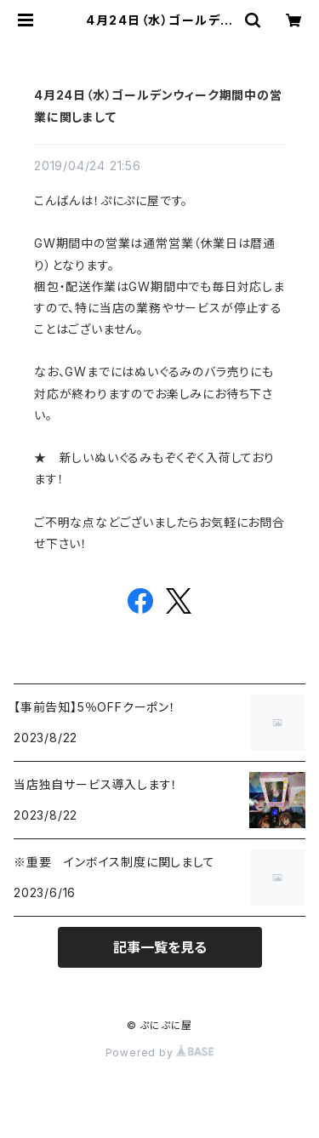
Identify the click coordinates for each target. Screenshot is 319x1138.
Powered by (159, 1052)
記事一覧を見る (160, 947)
